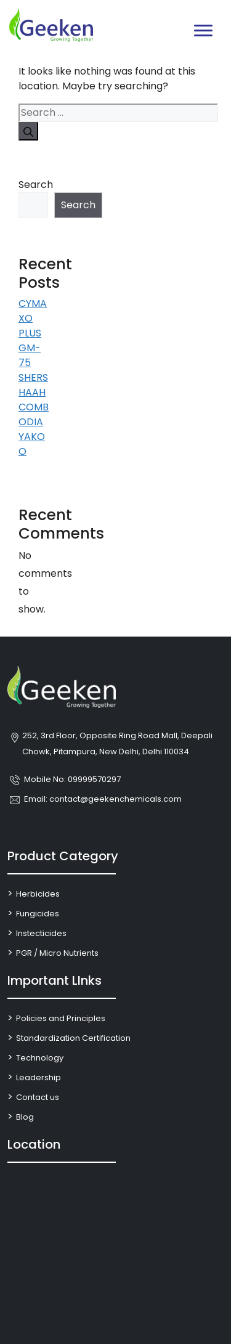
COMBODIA (33, 414)
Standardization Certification (73, 1038)
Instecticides (41, 933)
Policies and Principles (60, 1018)
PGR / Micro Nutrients (57, 953)
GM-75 (29, 355)
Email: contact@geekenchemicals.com (103, 799)
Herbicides (38, 894)
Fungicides (37, 913)
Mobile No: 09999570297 (72, 779)
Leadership (38, 1077)
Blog (25, 1117)
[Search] (28, 131)
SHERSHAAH (33, 384)
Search (34, 184)
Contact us (37, 1097)
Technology (39, 1058)
